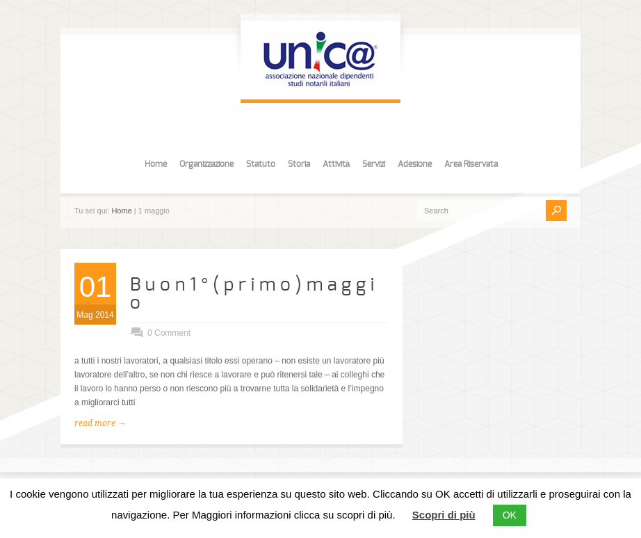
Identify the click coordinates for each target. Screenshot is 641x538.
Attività (336, 164)
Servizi (373, 164)
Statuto (260, 164)
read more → (100, 423)
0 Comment (168, 333)
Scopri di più (444, 515)
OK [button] (510, 515)
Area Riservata (471, 164)
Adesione (415, 164)
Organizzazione (206, 164)
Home (156, 164)
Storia (299, 164)
